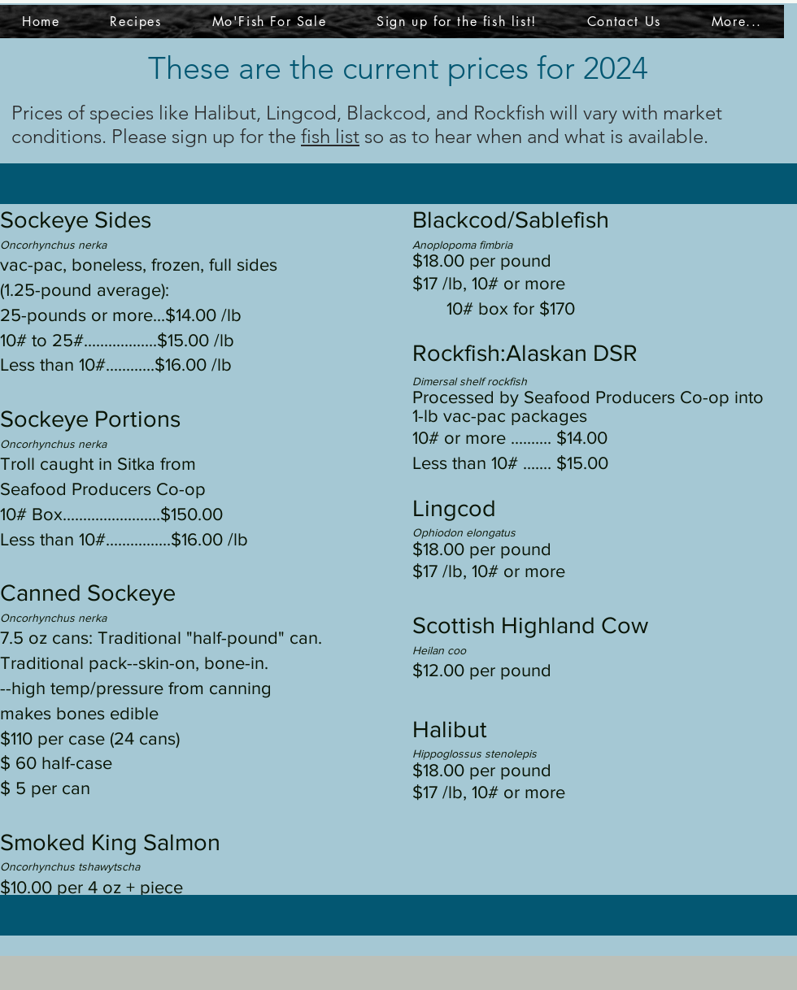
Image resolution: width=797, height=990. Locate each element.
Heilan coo (439, 650)
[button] (737, 21)
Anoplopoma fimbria (462, 244)
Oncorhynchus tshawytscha (70, 866)
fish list (330, 136)
